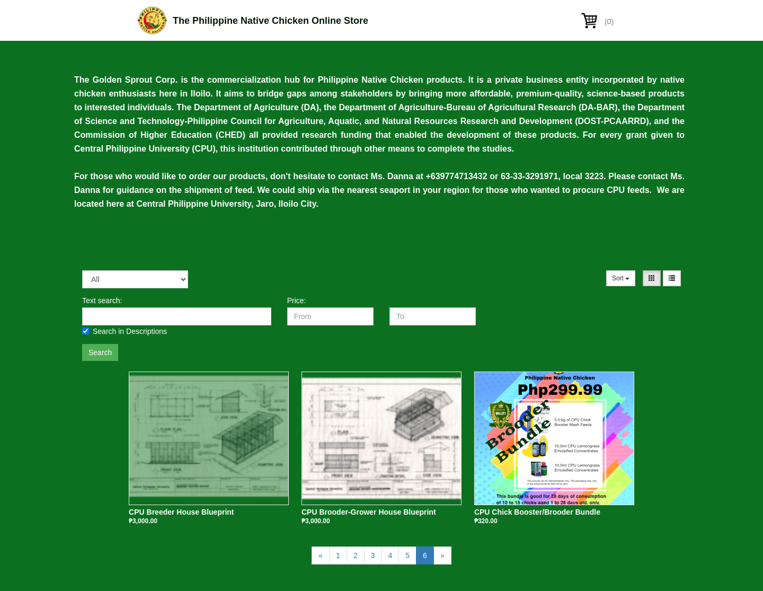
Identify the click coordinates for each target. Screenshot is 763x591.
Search (100, 352)
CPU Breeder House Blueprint (181, 512)
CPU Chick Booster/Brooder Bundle (537, 512)
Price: (296, 300)
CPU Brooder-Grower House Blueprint (368, 512)
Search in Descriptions (124, 331)
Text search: (102, 300)
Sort (620, 278)
